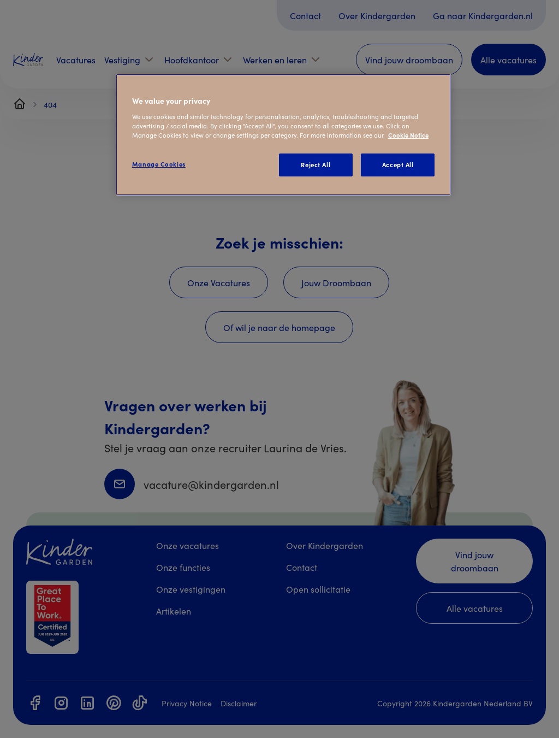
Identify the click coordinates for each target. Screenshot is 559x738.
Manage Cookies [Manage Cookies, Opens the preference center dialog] (159, 164)
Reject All (315, 164)
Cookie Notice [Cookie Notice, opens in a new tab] (408, 135)
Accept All (398, 164)
